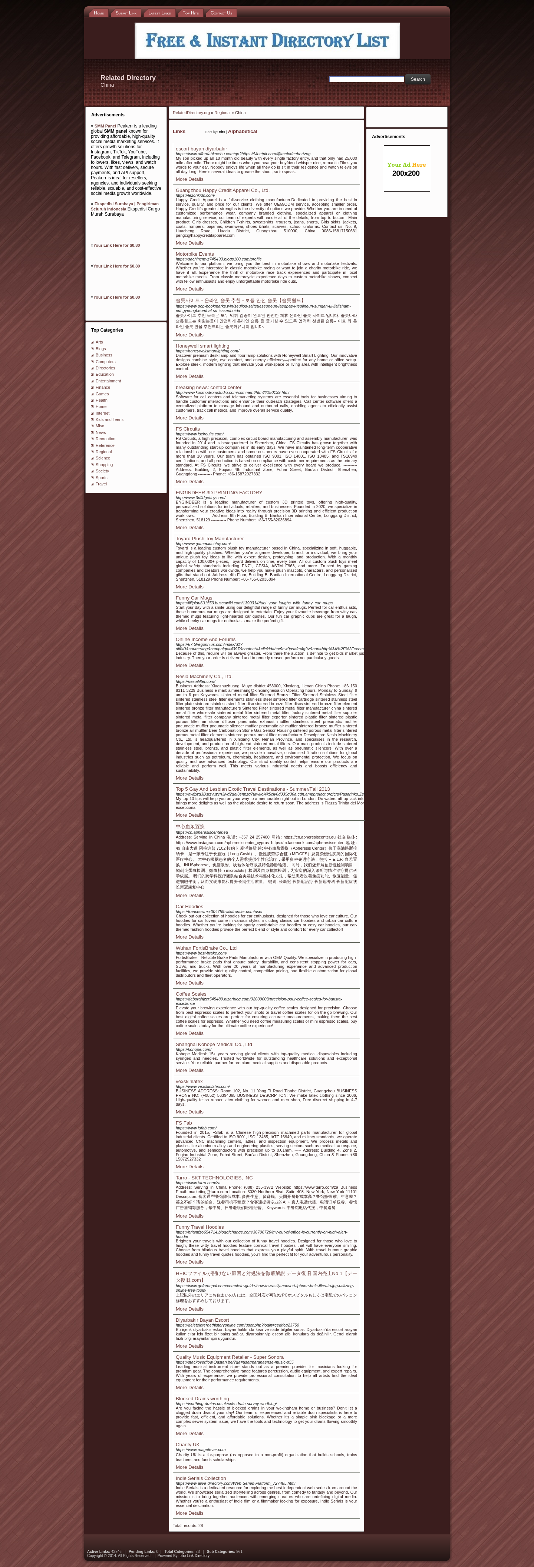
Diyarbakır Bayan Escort (202, 1320)
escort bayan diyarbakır (201, 149)
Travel (101, 484)
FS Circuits (188, 429)
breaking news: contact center (208, 387)
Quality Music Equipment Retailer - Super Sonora (230, 1357)
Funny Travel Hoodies (200, 1227)
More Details (190, 179)
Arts (99, 342)
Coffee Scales (191, 994)
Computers (106, 361)
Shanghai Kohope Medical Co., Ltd (214, 1044)
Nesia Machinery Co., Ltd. (204, 676)
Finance (103, 387)
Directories (105, 368)
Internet (102, 413)
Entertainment (108, 381)
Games (102, 394)
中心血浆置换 (190, 826)
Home (101, 406)
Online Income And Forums (206, 639)
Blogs (101, 348)
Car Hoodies (189, 906)
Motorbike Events (195, 254)
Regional (104, 451)
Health (102, 400)
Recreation (105, 438)
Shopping (104, 464)
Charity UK (188, 1444)
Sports (102, 477)
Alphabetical (242, 131)
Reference (105, 445)
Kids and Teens (109, 419)
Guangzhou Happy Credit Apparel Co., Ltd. (223, 190)
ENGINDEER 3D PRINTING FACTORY (219, 492)
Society (102, 471)
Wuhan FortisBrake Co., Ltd (206, 948)
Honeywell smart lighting (202, 346)
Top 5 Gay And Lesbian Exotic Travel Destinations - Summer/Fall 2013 (253, 789)
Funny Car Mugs (194, 598)
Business (104, 355)
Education (105, 374)
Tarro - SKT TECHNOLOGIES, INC (214, 1178)
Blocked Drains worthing (202, 1398)
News (101, 432)
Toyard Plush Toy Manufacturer (210, 538)
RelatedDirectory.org (191, 112)
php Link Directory (194, 1556)
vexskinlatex (189, 1081)
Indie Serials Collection (201, 1478)
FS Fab (184, 1123)
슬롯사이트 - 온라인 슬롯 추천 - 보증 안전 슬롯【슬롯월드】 (241, 300)
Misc (100, 426)
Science (103, 458)
